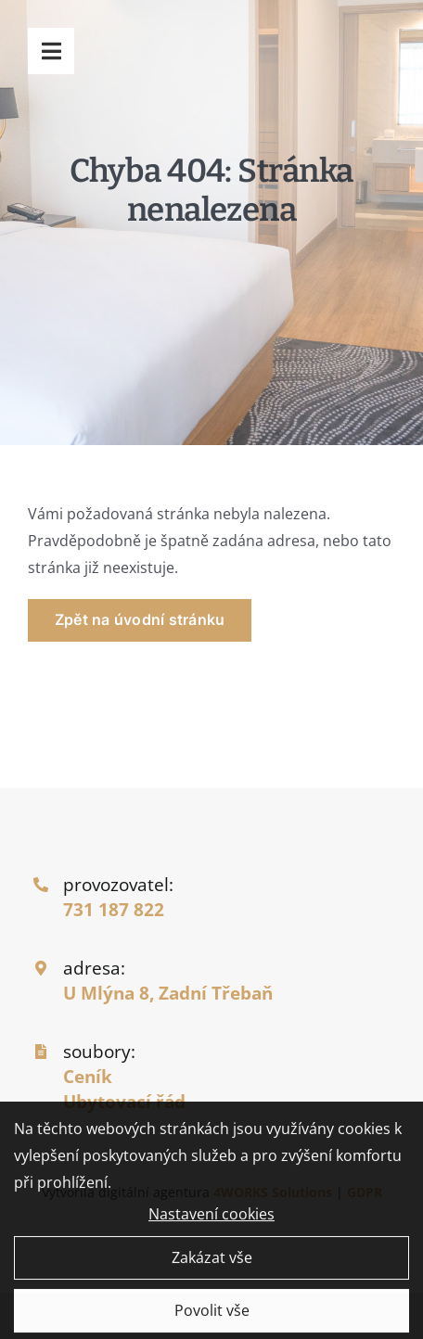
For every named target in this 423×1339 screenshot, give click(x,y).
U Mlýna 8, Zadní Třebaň (168, 992)
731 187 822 (113, 909)
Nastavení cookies (211, 1219)
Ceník (87, 1076)
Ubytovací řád (124, 1101)
